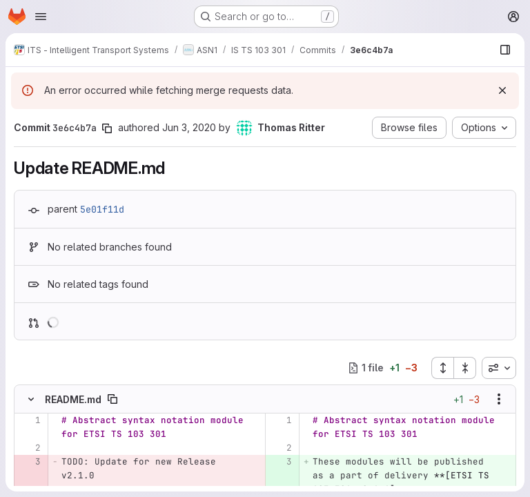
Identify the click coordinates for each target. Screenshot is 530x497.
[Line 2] (29, 448)
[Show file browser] (505, 50)
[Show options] (499, 399)
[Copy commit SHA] (107, 128)
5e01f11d (102, 209)
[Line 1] (29, 420)
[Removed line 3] (29, 462)
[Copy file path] (112, 399)
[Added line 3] (280, 462)
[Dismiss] (502, 90)
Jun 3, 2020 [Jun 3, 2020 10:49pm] (189, 127)
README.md (73, 399)
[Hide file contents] (31, 399)
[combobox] (499, 368)
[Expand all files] (442, 368)
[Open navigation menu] (41, 17)
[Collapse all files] (465, 368)
